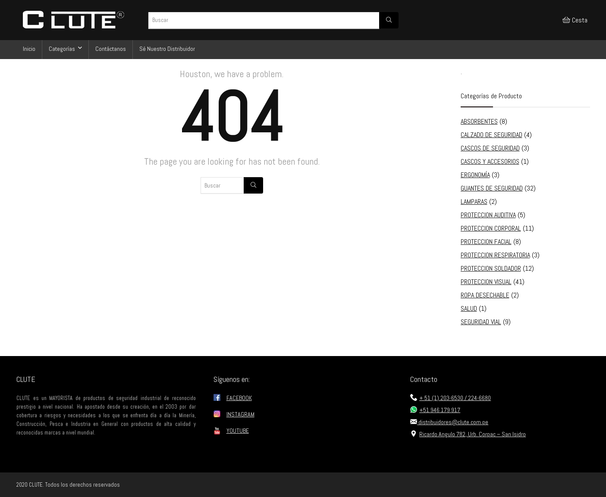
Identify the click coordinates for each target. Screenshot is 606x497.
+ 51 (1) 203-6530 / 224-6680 (450, 398)
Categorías (62, 49)
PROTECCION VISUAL (486, 281)
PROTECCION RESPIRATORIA (495, 254)
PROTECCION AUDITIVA (488, 214)
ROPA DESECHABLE (485, 295)
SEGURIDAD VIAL (481, 321)
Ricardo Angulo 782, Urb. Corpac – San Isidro (468, 434)
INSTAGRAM (240, 414)
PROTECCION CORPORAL (491, 228)
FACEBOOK (239, 398)
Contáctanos (110, 49)
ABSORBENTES (479, 121)
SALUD (469, 308)
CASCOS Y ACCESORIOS (490, 161)
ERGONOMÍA (475, 174)
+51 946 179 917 (435, 410)
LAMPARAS (474, 201)
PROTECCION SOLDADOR (491, 268)
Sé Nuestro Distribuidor (167, 49)
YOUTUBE (237, 430)
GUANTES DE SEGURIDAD (492, 188)
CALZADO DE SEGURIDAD (491, 134)
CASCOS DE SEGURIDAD (490, 148)
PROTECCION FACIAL (486, 241)
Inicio (29, 49)
